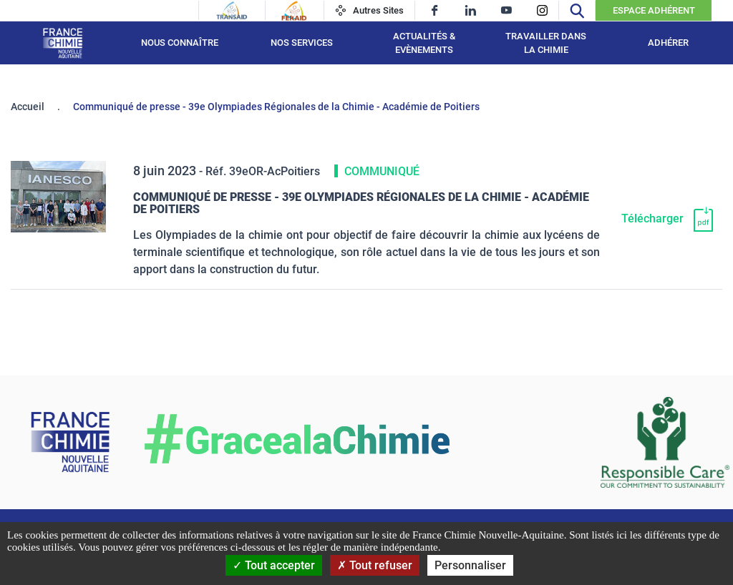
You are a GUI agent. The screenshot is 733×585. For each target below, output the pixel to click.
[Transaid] (231, 11)
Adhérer (668, 42)
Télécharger (652, 218)
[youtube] (506, 10)
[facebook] (435, 10)
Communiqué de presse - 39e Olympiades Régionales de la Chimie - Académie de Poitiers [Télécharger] (361, 203)
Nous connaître (179, 42)
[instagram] (542, 10)
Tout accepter (274, 565)
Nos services (302, 42)
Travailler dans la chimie (545, 43)
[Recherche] (577, 10)
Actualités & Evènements (424, 43)
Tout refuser (374, 565)
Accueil (27, 106)
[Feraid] (293, 11)
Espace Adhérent (654, 10)
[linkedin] (471, 10)
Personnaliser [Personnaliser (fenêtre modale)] (470, 565)
